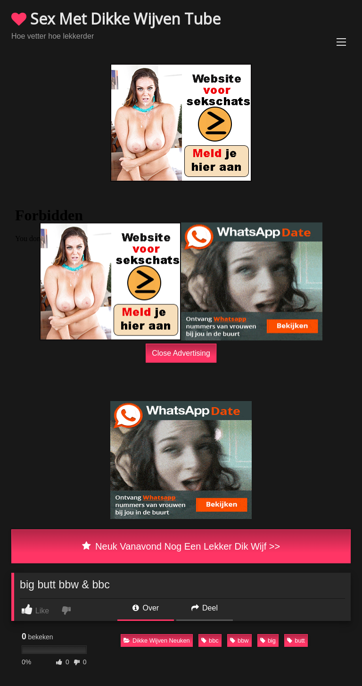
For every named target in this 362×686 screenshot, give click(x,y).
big (268, 640)
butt (295, 640)
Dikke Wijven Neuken (156, 640)
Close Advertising (181, 353)
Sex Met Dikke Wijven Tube (116, 18)
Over (145, 608)
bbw (239, 640)
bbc (210, 640)
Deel (204, 608)
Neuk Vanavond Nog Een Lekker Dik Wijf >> (181, 546)
